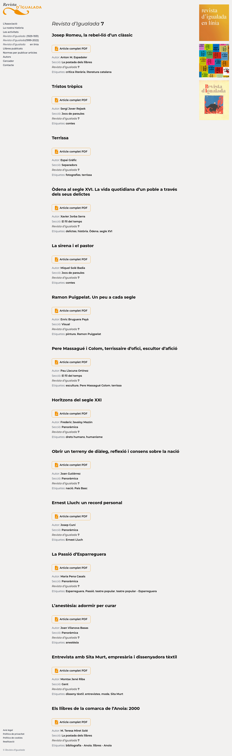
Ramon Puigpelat (89, 334)
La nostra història (13, 27)
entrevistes (92, 694)
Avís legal (8, 730)
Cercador (8, 61)
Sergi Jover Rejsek (73, 108)
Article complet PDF (73, 48)
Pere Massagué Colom (95, 385)
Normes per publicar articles (20, 52)
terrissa (87, 175)
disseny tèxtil (75, 694)
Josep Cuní (68, 525)
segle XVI (106, 231)
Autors (7, 56)
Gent (65, 684)
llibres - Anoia (102, 745)
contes (70, 123)
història (83, 231)
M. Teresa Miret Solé (74, 730)
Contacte (8, 65)
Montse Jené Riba (73, 679)
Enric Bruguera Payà (74, 319)
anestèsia (72, 642)
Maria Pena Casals (73, 576)
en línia (21, 44)
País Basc (81, 488)
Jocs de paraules (73, 113)
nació (69, 488)
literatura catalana (99, 72)
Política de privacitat (13, 734)
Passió (89, 591)
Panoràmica (70, 427)
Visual (66, 324)
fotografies (73, 175)
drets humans (75, 437)
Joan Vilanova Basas (74, 628)
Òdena (93, 231)
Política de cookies (12, 737)
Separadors (69, 165)
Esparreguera (75, 591)
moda (105, 694)
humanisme (94, 437)
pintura (71, 334)
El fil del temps (72, 221)
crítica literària (76, 72)
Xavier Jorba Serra (73, 216)
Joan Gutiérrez (70, 473)
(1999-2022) (21, 40)
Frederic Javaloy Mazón (76, 422)
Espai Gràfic (69, 160)
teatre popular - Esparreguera (136, 591)
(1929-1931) (21, 36)
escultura (72, 385)
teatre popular (105, 591)
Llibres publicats (13, 48)
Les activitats (10, 32)
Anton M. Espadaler (74, 57)
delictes (71, 231)
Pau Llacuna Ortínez (74, 370)
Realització (8, 741)
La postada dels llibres (77, 62)
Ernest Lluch (74, 539)
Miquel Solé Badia (73, 268)
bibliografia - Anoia (79, 745)
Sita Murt (117, 694)
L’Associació (10, 23)
